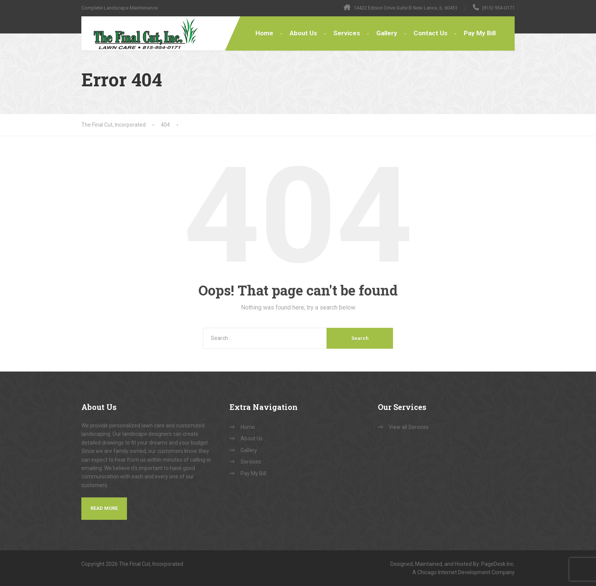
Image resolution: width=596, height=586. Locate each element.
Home (264, 33)
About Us (303, 33)
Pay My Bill (480, 33)
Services (346, 33)
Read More (104, 508)
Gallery (386, 33)
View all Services (409, 427)
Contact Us (430, 33)
